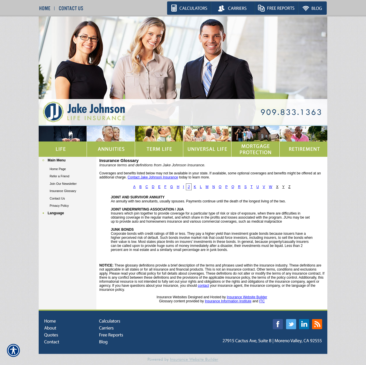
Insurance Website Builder (247, 297)
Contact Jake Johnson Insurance (153, 177)
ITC (262, 301)
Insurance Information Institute (228, 301)
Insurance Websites (171, 297)
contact (203, 286)
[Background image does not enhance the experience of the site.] (67, 161)
